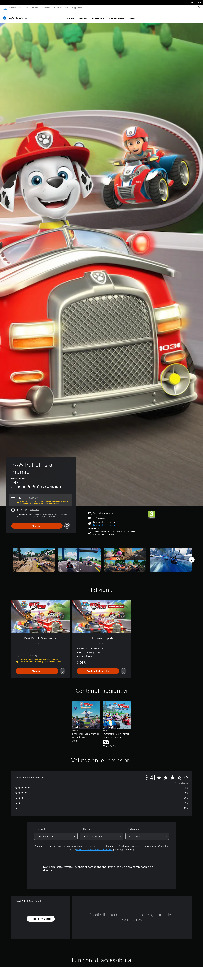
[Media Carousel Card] (34, 557)
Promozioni (98, 15)
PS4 (26, 8)
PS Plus (35, 8)
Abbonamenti (116, 15)
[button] (104, 522)
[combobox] (56, 833)
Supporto (76, 8)
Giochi (12, 8)
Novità (57, 8)
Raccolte (83, 15)
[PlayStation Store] (16, 15)
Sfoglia (132, 15)
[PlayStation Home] (5, 8)
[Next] (192, 557)
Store (66, 8)
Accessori (46, 8)
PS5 (19, 8)
